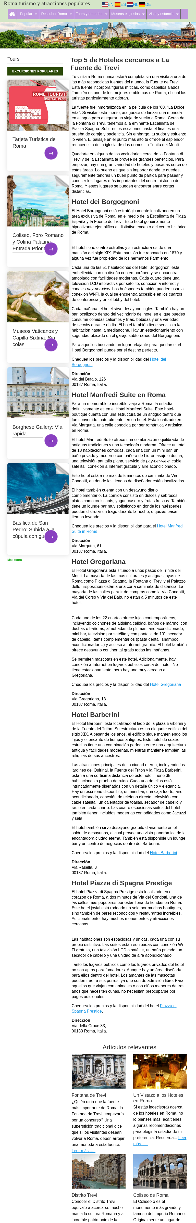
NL (132, 4)
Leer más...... (83, 1151)
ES (120, 4)
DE (145, 4)
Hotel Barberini (163, 853)
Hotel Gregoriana (165, 684)
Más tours (14, 560)
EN (108, 4)
